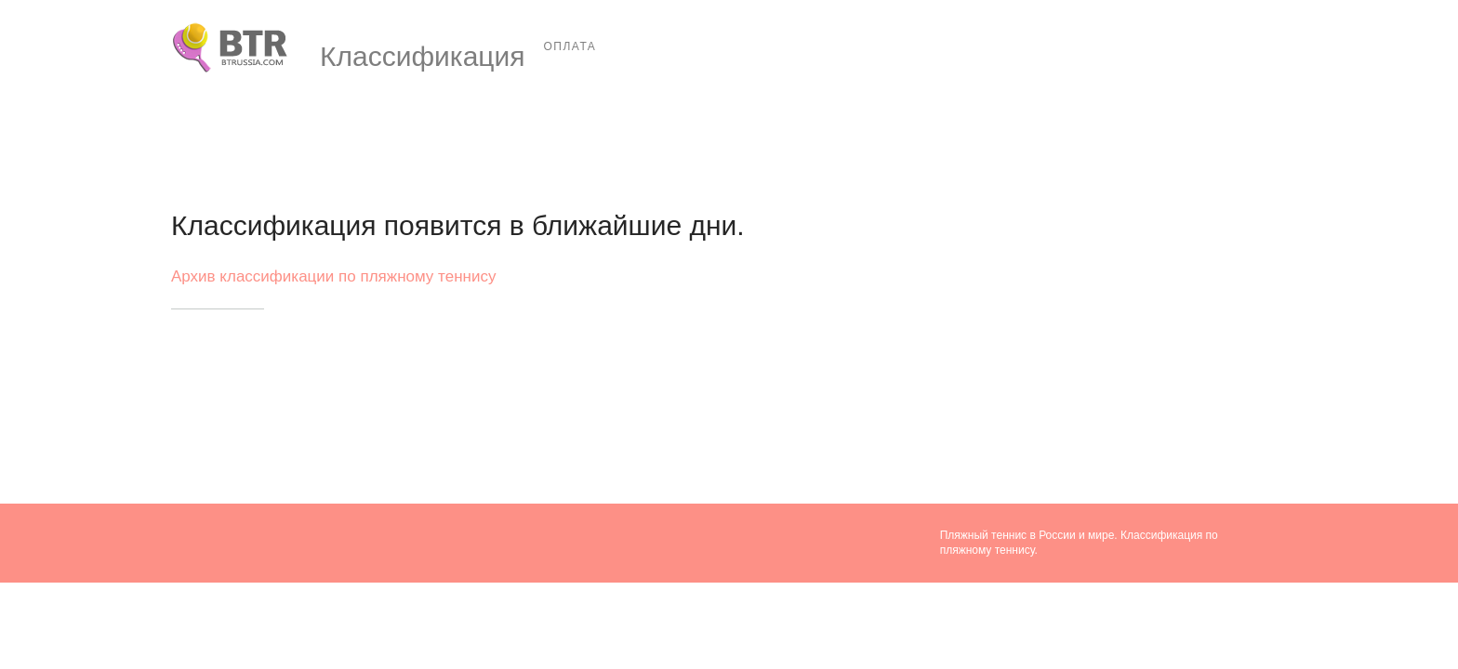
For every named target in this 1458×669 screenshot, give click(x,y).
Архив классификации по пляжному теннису (333, 276)
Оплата (570, 46)
